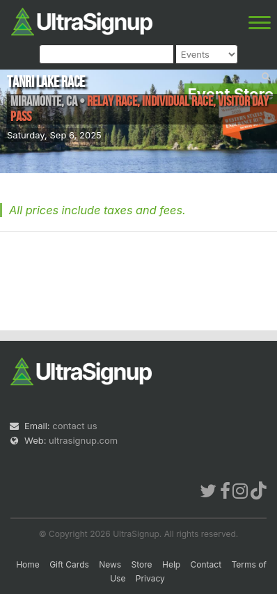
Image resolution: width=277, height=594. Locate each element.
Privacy (150, 578)
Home (28, 564)
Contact (206, 564)
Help (171, 564)
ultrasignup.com (83, 440)
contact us (74, 425)
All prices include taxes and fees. (97, 210)
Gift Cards (69, 564)
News (110, 564)
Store (142, 564)
